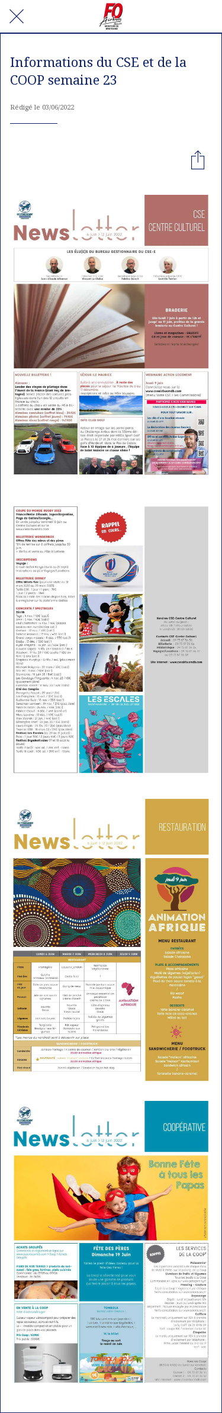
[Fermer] (16, 16)
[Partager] (198, 159)
